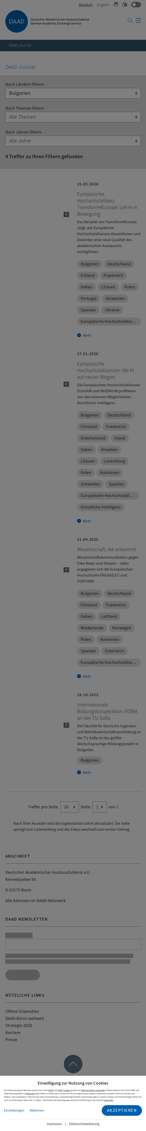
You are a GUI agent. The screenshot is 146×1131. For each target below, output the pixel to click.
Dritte (60, 1090)
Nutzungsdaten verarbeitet (93, 1090)
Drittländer (30, 1093)
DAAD (50, 1090)
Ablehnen (37, 1110)
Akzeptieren (122, 1110)
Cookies (66, 1090)
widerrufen (108, 1100)
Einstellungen (14, 1110)
